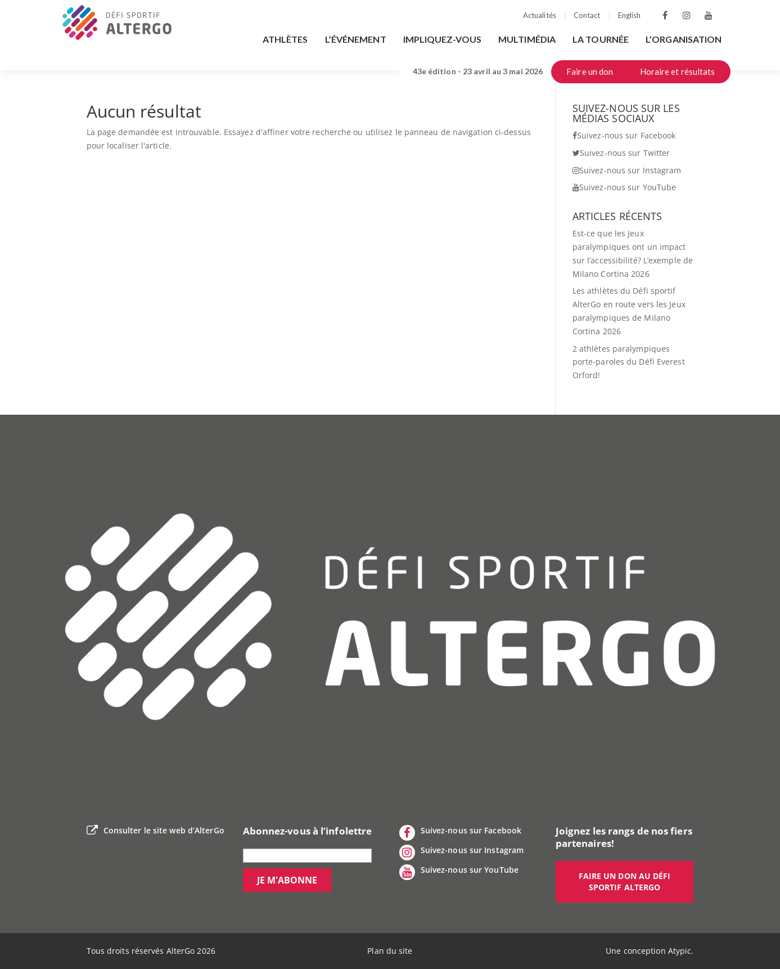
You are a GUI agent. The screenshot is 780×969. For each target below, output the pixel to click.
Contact (587, 15)
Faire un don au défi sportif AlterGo (625, 881)
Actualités (539, 15)
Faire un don (589, 71)
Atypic (680, 950)
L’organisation (684, 39)
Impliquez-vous (442, 39)
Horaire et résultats (677, 71)
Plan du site (389, 950)
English (629, 15)
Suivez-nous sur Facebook (624, 135)
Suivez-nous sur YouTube (624, 187)
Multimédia (527, 39)
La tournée (600, 39)
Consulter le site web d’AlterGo (155, 830)
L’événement (355, 39)
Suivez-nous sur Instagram (627, 170)
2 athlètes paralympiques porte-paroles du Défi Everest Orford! (628, 362)
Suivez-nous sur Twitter (621, 152)
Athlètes (285, 39)
